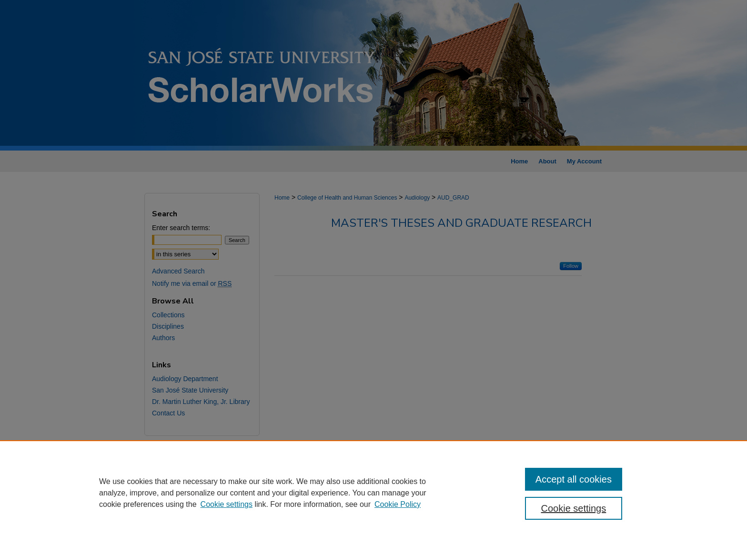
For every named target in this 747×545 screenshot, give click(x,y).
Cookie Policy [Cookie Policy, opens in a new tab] (397, 504)
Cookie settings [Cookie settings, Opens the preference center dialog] (573, 508)
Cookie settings (226, 504)
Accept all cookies (573, 479)
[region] (373, 492)
